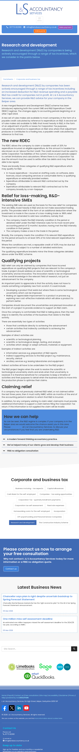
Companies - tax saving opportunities (56, 494)
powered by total (17, 698)
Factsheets (8, 79)
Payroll (10, 695)
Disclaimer (63, 695)
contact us (16, 427)
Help (3, 698)
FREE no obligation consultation (22, 450)
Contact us (11, 568)
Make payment (65, 27)
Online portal (40, 31)
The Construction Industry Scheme (53, 522)
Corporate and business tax (28, 79)
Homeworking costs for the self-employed (32, 511)
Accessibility (53, 695)
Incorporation (59, 511)
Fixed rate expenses (55, 505)
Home (4, 695)
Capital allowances (55, 488)
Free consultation (31, 695)
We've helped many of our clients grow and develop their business (40, 445)
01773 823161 (15, 27)
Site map (43, 695)
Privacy (72, 695)
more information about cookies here (48, 718)
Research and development (23, 522)
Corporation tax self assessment (29, 505)
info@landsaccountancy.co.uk (41, 27)
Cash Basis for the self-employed (21, 494)
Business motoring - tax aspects (29, 488)
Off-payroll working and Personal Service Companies (39, 517)
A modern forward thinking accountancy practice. (32, 439)
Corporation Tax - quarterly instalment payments (39, 500)
